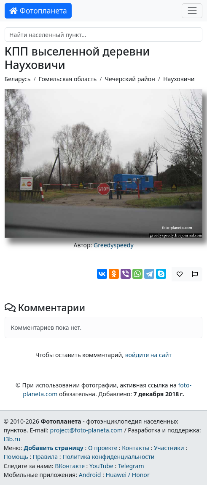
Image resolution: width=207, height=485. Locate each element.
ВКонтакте (70, 466)
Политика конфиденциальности (108, 457)
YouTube (101, 466)
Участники (169, 448)
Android (90, 475)
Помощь (15, 457)
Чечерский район (130, 79)
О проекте (102, 448)
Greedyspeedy (114, 245)
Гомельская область (68, 79)
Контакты (135, 448)
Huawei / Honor (127, 475)
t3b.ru (11, 439)
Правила (45, 457)
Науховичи (178, 79)
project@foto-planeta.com (86, 430)
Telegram (131, 466)
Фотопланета (38, 10)
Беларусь (18, 79)
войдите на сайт (148, 355)
